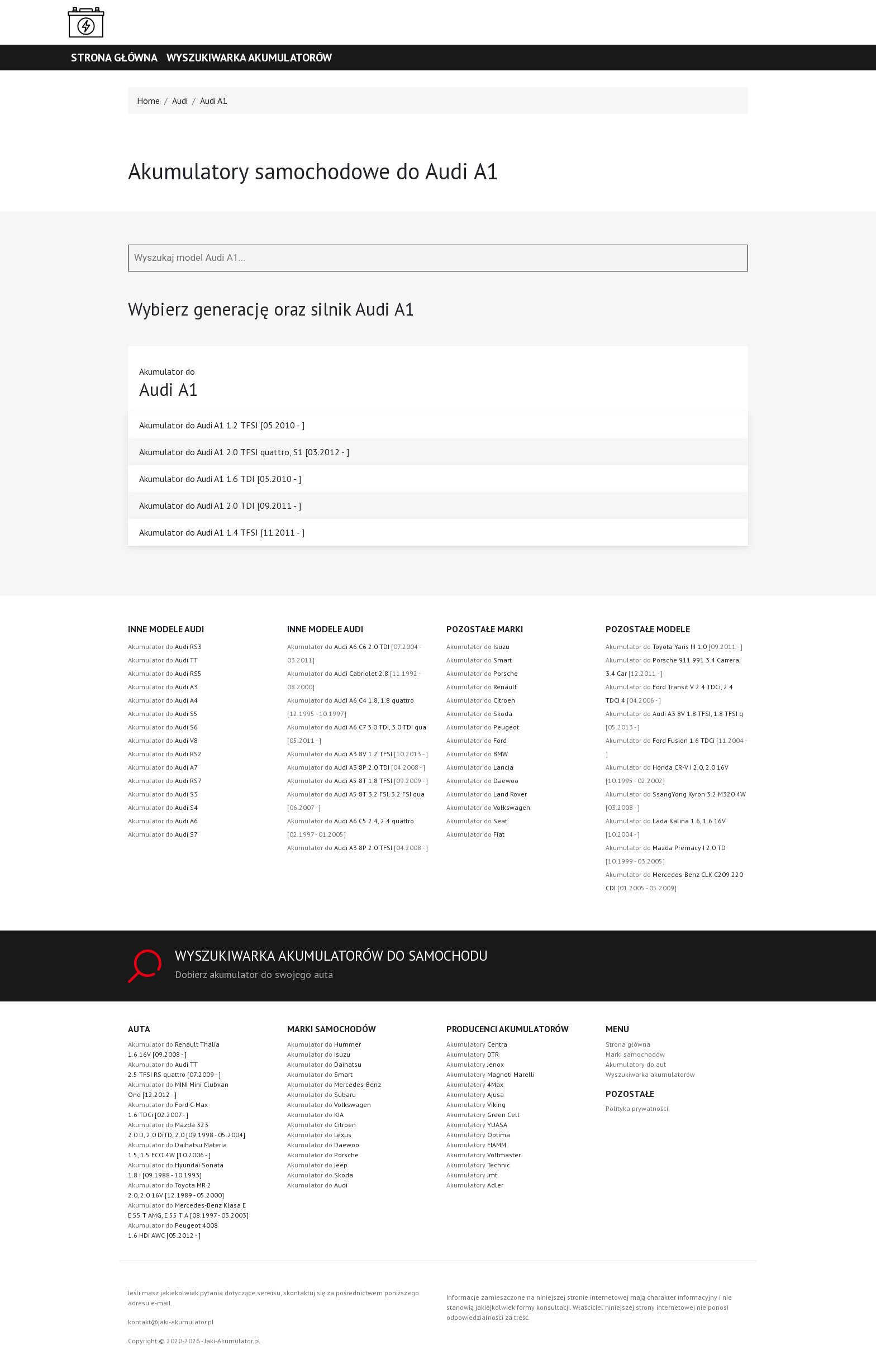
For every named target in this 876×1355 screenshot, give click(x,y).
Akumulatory (476, 1044)
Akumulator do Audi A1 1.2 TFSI (221, 425)
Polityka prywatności (637, 1108)
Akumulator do (165, 646)
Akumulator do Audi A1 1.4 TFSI (221, 532)
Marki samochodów (635, 1054)
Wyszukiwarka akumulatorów (249, 57)
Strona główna (114, 57)
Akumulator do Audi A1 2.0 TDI (220, 505)
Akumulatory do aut (636, 1064)
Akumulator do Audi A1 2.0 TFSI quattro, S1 (244, 451)
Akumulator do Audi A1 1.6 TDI (220, 478)
